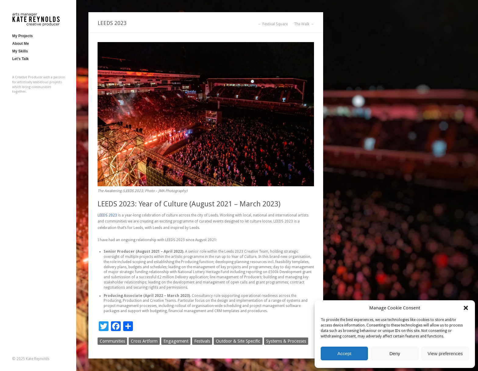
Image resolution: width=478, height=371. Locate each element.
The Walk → (304, 24)
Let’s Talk (20, 59)
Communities (112, 341)
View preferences (445, 353)
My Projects (22, 36)
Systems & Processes (286, 341)
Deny (394, 353)
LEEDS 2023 (107, 215)
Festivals (202, 341)
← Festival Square (273, 24)
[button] (466, 308)
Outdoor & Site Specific (238, 341)
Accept (344, 353)
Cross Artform (144, 341)
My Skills (20, 51)
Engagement (175, 341)
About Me (20, 43)
